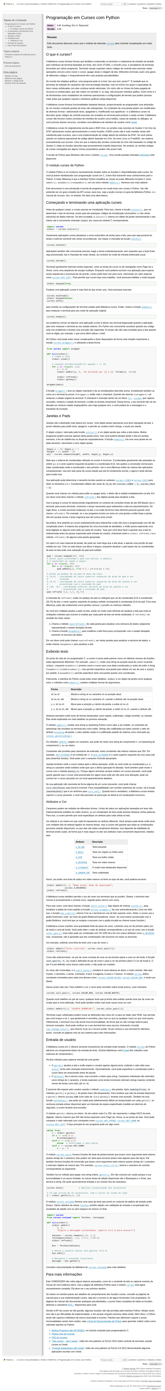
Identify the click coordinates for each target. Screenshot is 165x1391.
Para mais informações (17, 45)
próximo (141, 4)
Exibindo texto (13, 38)
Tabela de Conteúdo (15, 20)
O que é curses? (14, 26)
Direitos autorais (130, 1369)
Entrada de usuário (15, 43)
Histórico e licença (133, 1376)
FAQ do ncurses (59, 1337)
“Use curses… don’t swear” (65, 1341)
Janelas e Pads (14, 36)
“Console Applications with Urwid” (68, 1348)
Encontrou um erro (153, 1386)
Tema (152, 8)
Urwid (134, 122)
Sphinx (154, 1388)
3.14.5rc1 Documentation (28, 4)
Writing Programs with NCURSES (68, 1330)
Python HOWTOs (48, 4)
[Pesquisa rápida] (111, 4)
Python (9, 4)
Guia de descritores (13, 66)
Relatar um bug (11, 76)
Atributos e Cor (16, 41)
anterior (133, 4)
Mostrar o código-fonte (14, 81)
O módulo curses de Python (21, 29)
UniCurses (144, 155)
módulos (150, 4)
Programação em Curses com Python (75, 4)
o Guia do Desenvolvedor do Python (104, 1321)
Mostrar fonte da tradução (15, 83)
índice (158, 4)
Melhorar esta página (13, 78)
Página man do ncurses (63, 1334)
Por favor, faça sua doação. (151, 1381)
